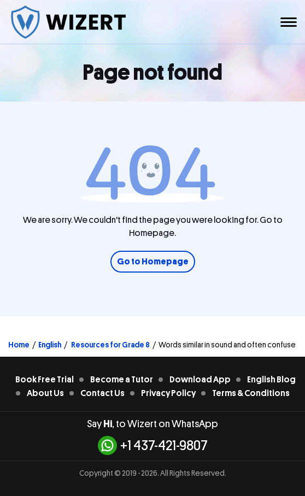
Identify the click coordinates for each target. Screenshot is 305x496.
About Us (45, 393)
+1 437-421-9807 (153, 445)
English (49, 345)
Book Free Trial (44, 379)
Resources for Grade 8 (110, 345)
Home (19, 345)
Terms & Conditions (251, 393)
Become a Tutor (121, 379)
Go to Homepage (153, 261)
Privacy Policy (168, 393)
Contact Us (102, 393)
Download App (200, 379)
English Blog (271, 379)
